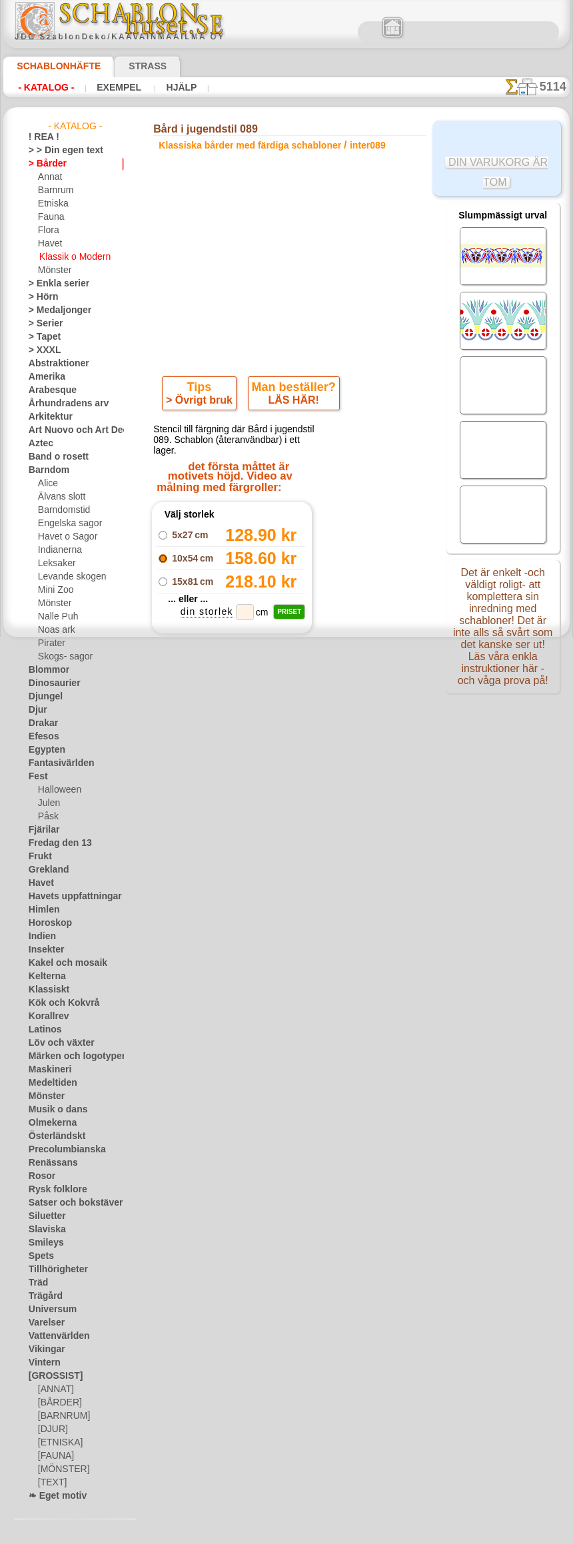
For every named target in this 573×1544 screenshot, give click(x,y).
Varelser (44, 1323)
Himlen (41, 910)
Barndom (46, 470)
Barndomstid (62, 510)
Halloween (57, 790)
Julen (47, 803)
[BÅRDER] (57, 1403)
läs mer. (370, 1533)
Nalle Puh (55, 617)
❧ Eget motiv (53, 1496)
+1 (335, 748)
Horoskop (47, 923)
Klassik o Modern (71, 257)
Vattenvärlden (55, 1336)
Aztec (39, 444)
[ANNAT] (54, 1389)
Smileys (42, 1243)
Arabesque (48, 390)
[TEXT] (50, 1483)
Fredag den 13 (54, 843)
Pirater (50, 643)
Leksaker (54, 564)
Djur (37, 710)
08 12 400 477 (312, 941)
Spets (39, 1256)
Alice (46, 484)
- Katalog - (46, 87)
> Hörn (41, 297)
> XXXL (42, 350)
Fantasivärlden (56, 763)
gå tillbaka (287, 748)
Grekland (45, 870)
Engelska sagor (65, 524)
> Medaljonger (54, 310)
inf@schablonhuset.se (319, 964)
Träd (37, 1283)
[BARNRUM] (62, 1416)
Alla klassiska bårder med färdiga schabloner (286, 778)
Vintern (42, 1363)
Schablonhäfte (51, 66)
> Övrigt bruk (202, 403)
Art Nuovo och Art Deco (73, 430)
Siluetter (44, 1216)
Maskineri (47, 1070)
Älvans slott (60, 497)
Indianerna (58, 550)
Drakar (42, 723)
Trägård (43, 1296)
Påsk (46, 817)
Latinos (43, 1030)
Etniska (51, 204)
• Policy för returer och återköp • (290, 1097)
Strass (127, 66)
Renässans (49, 1163)
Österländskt (53, 1136)
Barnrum (54, 190)
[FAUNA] (54, 1456)
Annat (49, 177)
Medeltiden (49, 1083)
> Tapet (41, 337)
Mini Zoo (54, 590)
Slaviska (44, 1230)
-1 (237, 748)
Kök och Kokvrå (57, 1003)
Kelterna (44, 976)
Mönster (54, 270)
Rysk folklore (52, 1190)
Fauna (49, 217)
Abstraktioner (54, 364)
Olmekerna (48, 1123)
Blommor (45, 670)
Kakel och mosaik (60, 963)
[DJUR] (51, 1429)
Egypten (43, 750)
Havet (49, 244)
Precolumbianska (60, 1150)
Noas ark (54, 630)
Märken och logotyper (69, 1056)
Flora (47, 230)
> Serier (42, 324)
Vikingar (44, 1349)
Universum (48, 1310)
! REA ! (41, 137)
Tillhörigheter (53, 1270)
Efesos (41, 737)
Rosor (40, 1176)
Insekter (44, 950)
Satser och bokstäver (68, 1203)
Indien (40, 937)
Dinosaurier (50, 683)
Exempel (119, 87)
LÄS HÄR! (291, 403)
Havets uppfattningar (68, 897)
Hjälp (178, 87)
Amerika (44, 377)
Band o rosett (54, 457)
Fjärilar (42, 830)
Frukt (39, 857)
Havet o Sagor (64, 537)
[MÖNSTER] (60, 1469)
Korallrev (45, 1016)
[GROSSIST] (51, 1376)
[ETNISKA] (57, 1443)
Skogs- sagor (61, 657)
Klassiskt (45, 990)
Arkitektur (47, 417)
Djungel (42, 697)
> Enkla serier (53, 284)
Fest (37, 777)
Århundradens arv (62, 404)
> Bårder (44, 164)
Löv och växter (56, 1043)
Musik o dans (53, 1110)
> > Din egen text (58, 151)
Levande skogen (67, 577)
